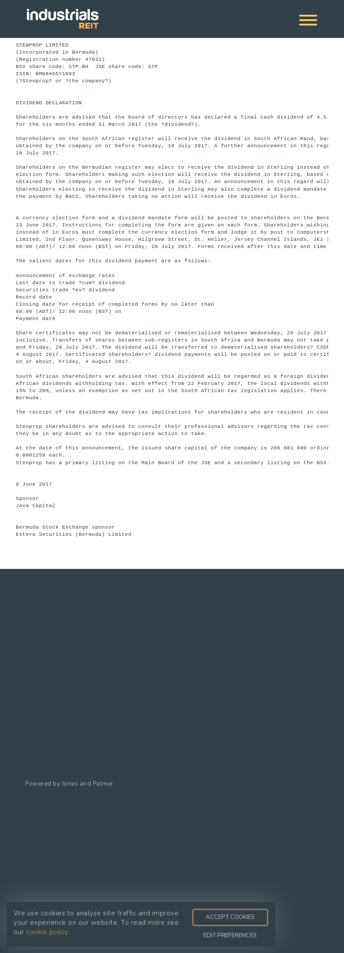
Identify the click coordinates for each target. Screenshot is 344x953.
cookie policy (47, 931)
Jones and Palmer (87, 783)
